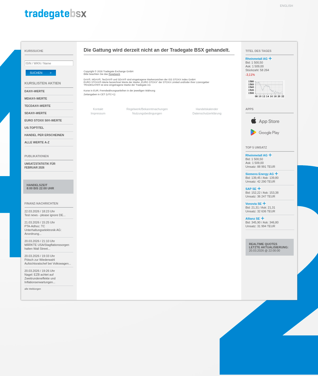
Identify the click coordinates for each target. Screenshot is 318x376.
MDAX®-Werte (36, 98)
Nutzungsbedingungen (147, 113)
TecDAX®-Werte (38, 105)
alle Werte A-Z (37, 142)
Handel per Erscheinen (44, 135)
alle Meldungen (33, 289)
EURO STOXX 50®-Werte (43, 120)
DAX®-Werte (35, 91)
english (286, 5)
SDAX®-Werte (36, 113)
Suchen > (40, 72)
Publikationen (37, 156)
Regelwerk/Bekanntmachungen (147, 109)
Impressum (98, 113)
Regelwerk (114, 74)
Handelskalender (207, 109)
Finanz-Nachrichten (41, 203)
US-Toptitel (34, 127)
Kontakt (98, 109)
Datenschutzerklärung (207, 113)
